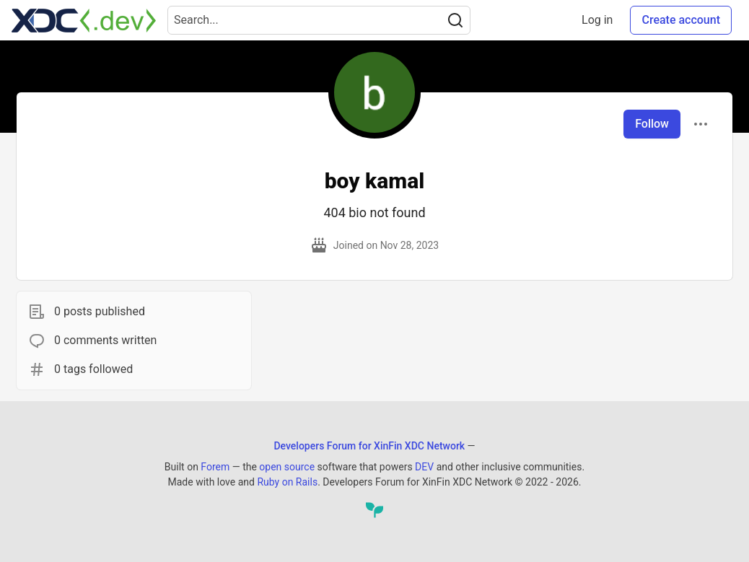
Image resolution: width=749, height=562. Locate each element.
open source (287, 467)
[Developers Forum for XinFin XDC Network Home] (84, 20)
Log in (597, 20)
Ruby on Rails (287, 482)
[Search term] (318, 20)
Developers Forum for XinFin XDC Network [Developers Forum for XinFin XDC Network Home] (369, 446)
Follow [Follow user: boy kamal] (652, 124)
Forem (215, 467)
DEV (424, 467)
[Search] (455, 20)
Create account (680, 20)
